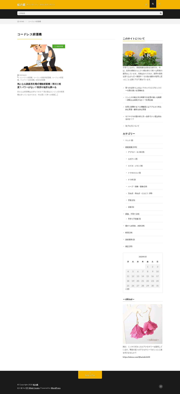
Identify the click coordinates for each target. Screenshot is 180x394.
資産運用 (129, 239)
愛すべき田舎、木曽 (133, 226)
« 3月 (128, 289)
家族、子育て (130, 214)
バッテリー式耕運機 (27, 80)
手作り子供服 (133, 219)
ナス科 (131, 180)
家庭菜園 (59, 47)
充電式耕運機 (40, 80)
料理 (127, 233)
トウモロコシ (133, 173)
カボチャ (131, 159)
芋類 (130, 200)
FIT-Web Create (33, 388)
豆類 (130, 207)
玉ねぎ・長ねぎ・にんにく (139, 193)
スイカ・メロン (134, 166)
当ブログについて (132, 126)
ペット (128, 140)
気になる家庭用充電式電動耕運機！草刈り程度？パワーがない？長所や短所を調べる (40, 86)
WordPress (56, 388)
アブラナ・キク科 (135, 152)
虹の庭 (36, 385)
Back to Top (90, 375)
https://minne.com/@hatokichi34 (136, 357)
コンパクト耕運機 (26, 77)
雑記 (127, 246)
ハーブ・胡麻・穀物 (136, 187)
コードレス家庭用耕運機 (42, 77)
